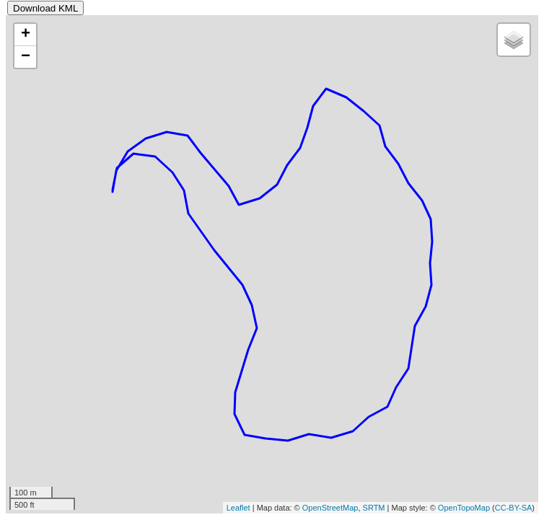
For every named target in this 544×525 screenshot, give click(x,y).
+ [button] (25, 34)
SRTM (374, 507)
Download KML (45, 8)
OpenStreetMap (330, 507)
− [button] (25, 57)
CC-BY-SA (513, 507)
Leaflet (238, 507)
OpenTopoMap (464, 507)
